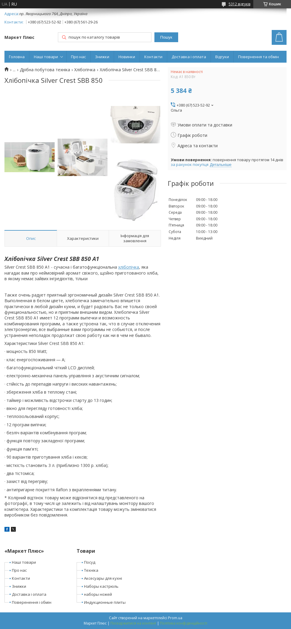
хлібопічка (128, 267)
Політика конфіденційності (183, 623)
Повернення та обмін (258, 56)
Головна (17, 56)
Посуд (89, 562)
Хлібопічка (84, 69)
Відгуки (222, 56)
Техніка (91, 570)
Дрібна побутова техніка (45, 69)
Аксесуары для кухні (103, 578)
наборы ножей (98, 594)
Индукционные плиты (105, 602)
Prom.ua (175, 617)
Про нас (78, 56)
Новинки (126, 56)
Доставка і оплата (189, 56)
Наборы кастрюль (101, 586)
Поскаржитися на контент (133, 623)
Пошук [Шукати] (166, 37)
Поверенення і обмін (31, 602)
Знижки (102, 56)
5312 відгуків (239, 4)
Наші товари (46, 56)
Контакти (153, 56)
